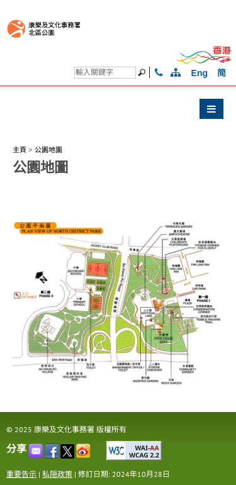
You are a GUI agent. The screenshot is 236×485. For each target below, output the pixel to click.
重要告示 (21, 474)
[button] (118, 112)
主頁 (19, 149)
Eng (199, 73)
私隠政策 (57, 474)
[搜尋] (105, 73)
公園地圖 (48, 149)
